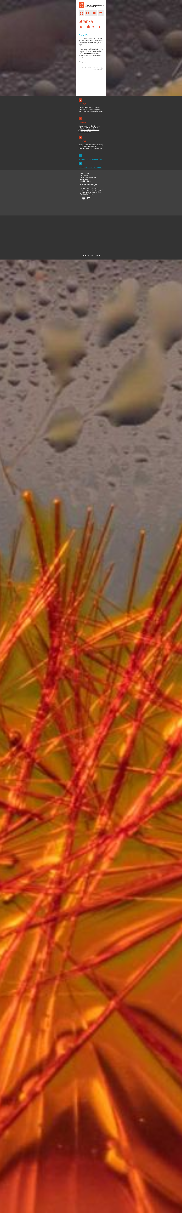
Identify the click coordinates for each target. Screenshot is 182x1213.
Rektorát (68, 113)
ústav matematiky (82, 136)
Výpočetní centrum (126, 126)
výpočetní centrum (98, 117)
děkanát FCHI (107, 115)
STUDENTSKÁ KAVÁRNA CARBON (103, 136)
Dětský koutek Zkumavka (74, 132)
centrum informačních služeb (79, 117)
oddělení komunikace (79, 113)
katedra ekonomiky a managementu (74, 135)
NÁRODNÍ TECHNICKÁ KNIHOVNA (103, 128)
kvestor (101, 119)
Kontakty (90, 2)
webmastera (90, 39)
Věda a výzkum (97, 113)
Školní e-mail (108, 2)
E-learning (135, 2)
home (132, 43)
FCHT (127, 2)
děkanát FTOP (108, 113)
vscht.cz (81, 2)
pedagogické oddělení (72, 115)
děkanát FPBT (97, 115)
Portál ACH (119, 2)
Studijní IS (98, 2)
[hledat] (108, 9)
